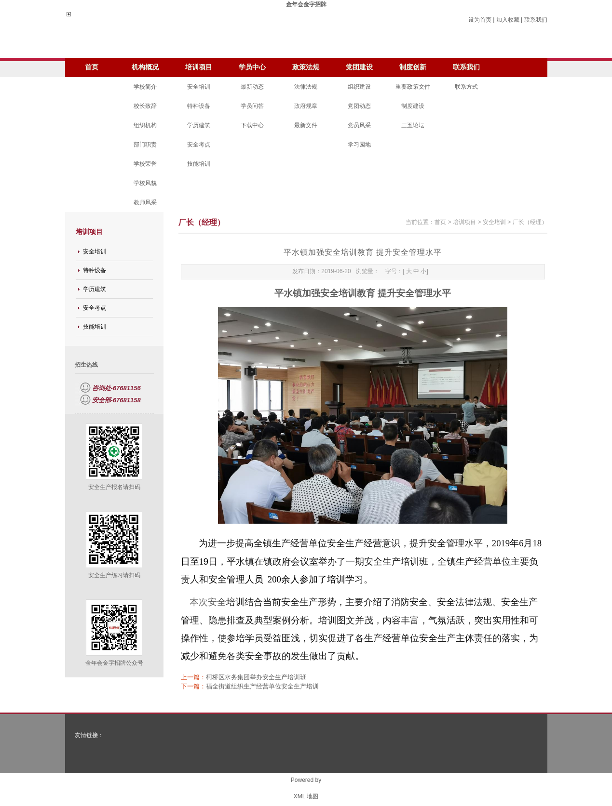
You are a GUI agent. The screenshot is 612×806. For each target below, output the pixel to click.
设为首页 (479, 19)
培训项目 (198, 67)
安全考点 (198, 144)
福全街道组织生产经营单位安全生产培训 (262, 686)
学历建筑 (198, 125)
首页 (91, 67)
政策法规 (305, 67)
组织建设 (359, 86)
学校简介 (145, 86)
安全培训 (198, 86)
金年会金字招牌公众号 (114, 663)
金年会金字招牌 (306, 4)
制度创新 (412, 67)
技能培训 (198, 163)
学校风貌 (145, 183)
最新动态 (252, 86)
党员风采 (359, 125)
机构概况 (145, 67)
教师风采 (145, 202)
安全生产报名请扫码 (114, 487)
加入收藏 (507, 19)
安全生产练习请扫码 (114, 575)
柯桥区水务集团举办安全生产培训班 (256, 677)
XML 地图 (306, 796)
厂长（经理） (530, 222)
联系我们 (535, 19)
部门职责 (145, 144)
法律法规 (305, 86)
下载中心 (252, 125)
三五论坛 (412, 125)
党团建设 (359, 67)
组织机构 (145, 125)
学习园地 (359, 144)
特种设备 (198, 106)
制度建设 (412, 106)
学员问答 (252, 106)
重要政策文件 (412, 86)
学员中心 (252, 67)
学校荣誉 (145, 163)
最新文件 (305, 125)
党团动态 (359, 106)
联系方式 (466, 86)
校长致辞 (145, 106)
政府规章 (305, 106)
